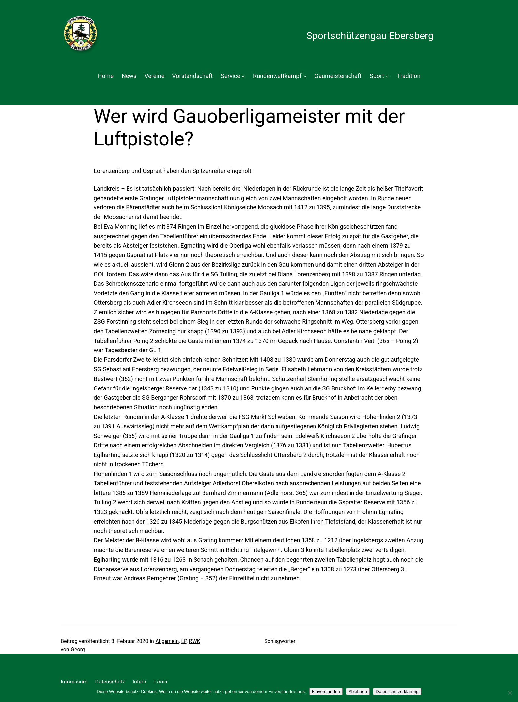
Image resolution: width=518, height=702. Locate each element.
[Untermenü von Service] (243, 76)
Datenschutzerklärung (397, 691)
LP (183, 641)
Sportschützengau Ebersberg (370, 35)
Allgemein (167, 641)
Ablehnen (358, 691)
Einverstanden (326, 691)
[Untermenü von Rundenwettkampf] (305, 76)
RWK (194, 641)
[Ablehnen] (509, 692)
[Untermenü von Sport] (387, 76)
